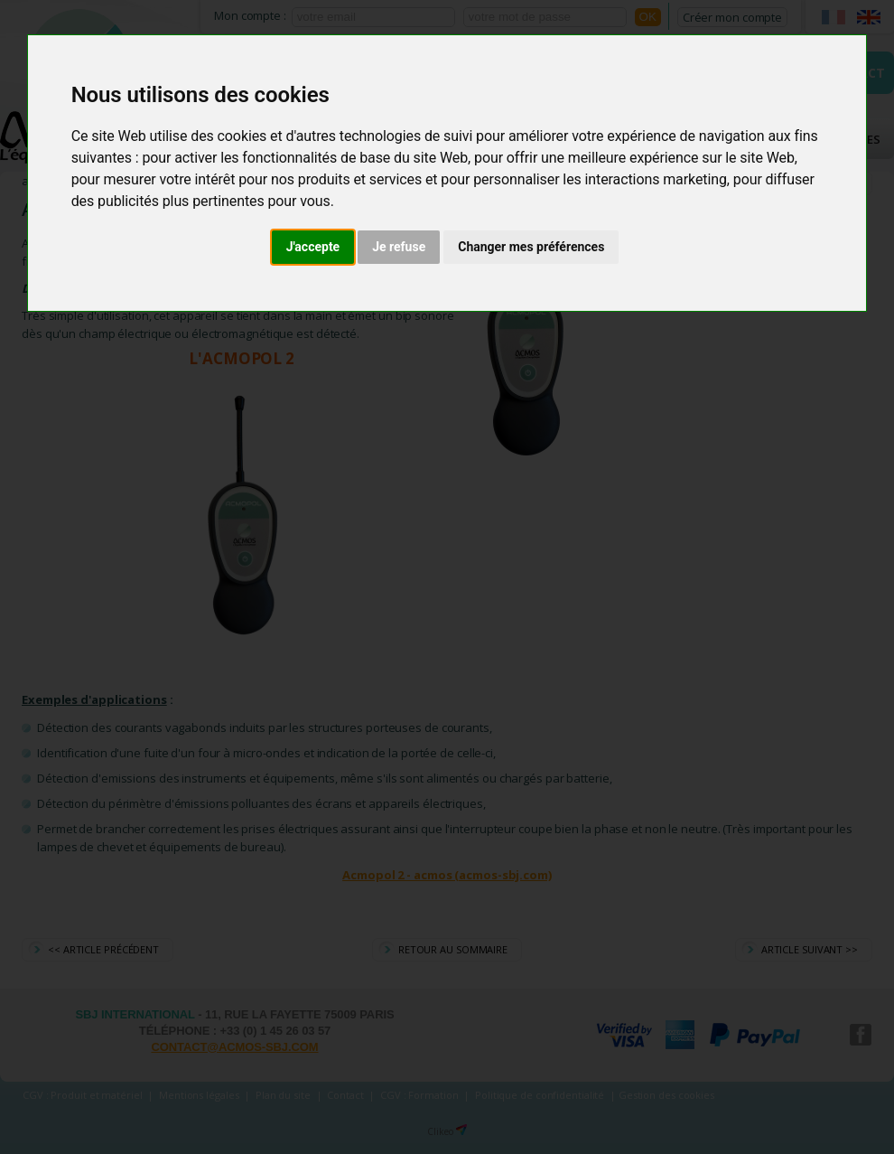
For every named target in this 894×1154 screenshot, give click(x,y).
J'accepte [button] (313, 246)
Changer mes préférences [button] (531, 246)
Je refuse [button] (398, 246)
